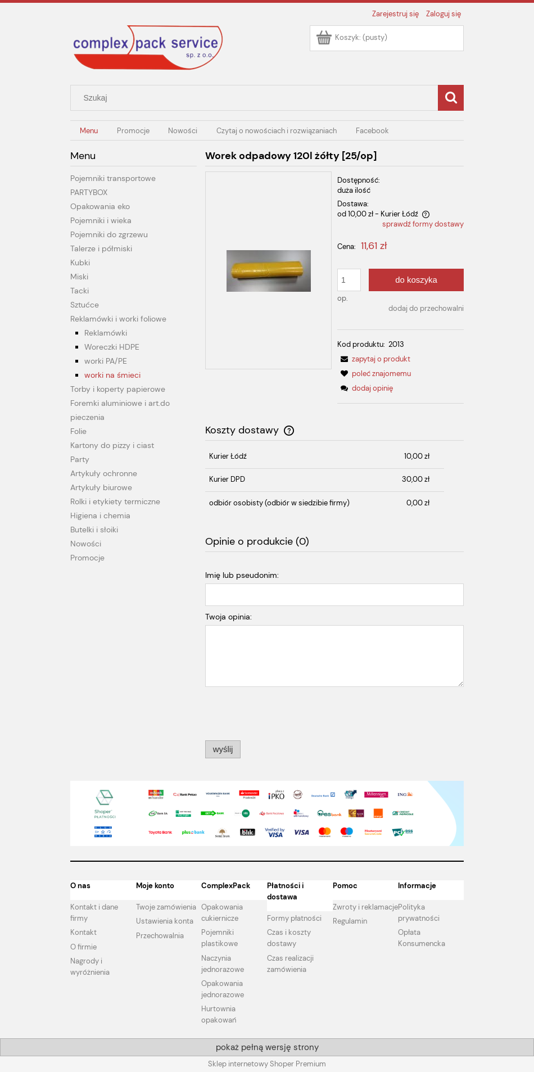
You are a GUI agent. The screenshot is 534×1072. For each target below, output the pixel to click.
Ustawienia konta (164, 921)
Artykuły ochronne (103, 473)
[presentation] (284, 713)
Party (79, 459)
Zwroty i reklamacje (365, 907)
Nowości (85, 544)
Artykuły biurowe (101, 487)
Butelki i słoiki (94, 529)
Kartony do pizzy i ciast (112, 445)
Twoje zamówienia (166, 907)
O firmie (83, 947)
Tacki (79, 291)
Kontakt (83, 932)
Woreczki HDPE (111, 347)
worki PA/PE (105, 361)
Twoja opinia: (228, 617)
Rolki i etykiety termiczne (115, 501)
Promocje (87, 558)
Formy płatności (294, 918)
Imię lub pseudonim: (242, 575)
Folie (78, 431)
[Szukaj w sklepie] (256, 97)
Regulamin (350, 921)
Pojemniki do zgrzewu (109, 234)
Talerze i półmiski (101, 248)
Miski (79, 277)
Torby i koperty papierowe (117, 389)
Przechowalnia (160, 935)
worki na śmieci (112, 375)
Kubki (80, 262)
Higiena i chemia (100, 515)
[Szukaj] (451, 98)
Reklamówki (105, 333)
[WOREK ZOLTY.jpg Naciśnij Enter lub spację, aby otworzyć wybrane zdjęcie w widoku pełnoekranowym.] (269, 270)
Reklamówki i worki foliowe (118, 319)
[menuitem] (88, 131)
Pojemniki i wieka (101, 220)
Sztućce (84, 305)
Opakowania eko (100, 206)
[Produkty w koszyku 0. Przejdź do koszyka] (352, 37)
